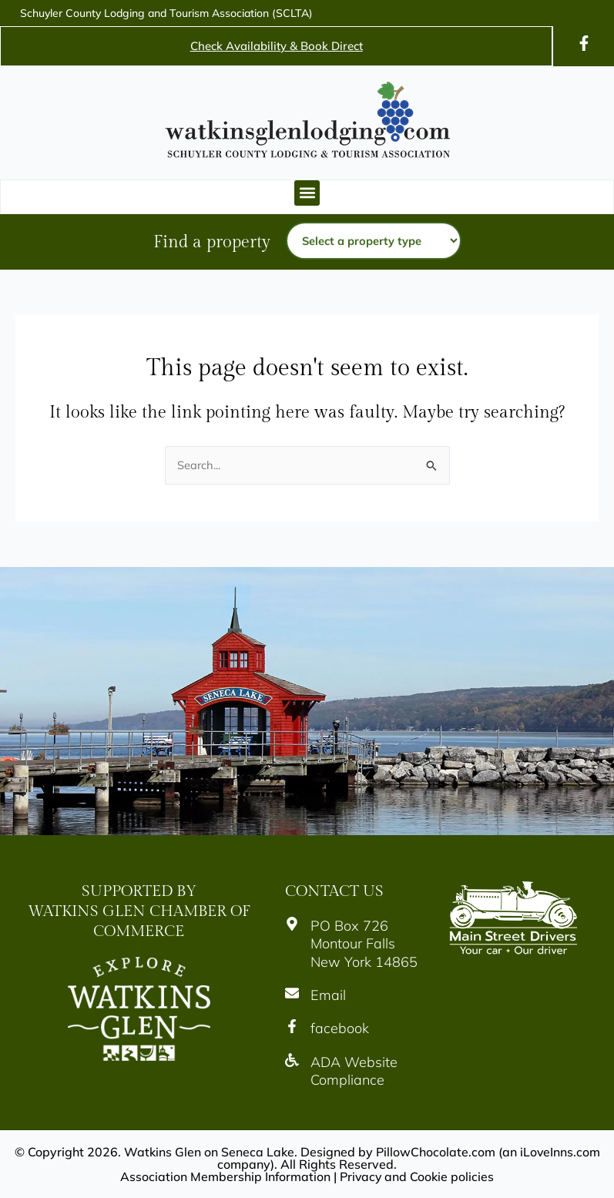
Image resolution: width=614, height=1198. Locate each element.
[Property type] (373, 241)
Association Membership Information (224, 1176)
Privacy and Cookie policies (417, 1176)
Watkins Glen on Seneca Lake (208, 1151)
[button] (307, 193)
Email (328, 995)
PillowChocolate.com (435, 1151)
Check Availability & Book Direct (276, 46)
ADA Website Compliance (354, 1071)
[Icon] (584, 43)
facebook (339, 1029)
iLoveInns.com (559, 1151)
